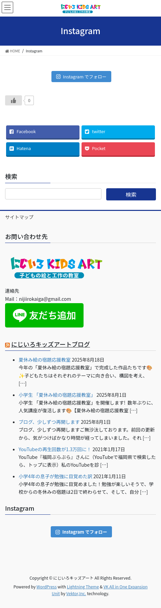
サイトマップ (19, 217)
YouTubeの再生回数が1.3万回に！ (55, 449)
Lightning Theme (83, 586)
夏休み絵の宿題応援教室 (45, 359)
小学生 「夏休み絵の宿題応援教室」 (57, 394)
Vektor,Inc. (76, 593)
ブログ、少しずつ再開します (49, 421)
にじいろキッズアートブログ (50, 344)
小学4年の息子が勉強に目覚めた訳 (55, 476)
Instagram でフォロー (81, 76)
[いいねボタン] (13, 100)
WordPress (47, 586)
